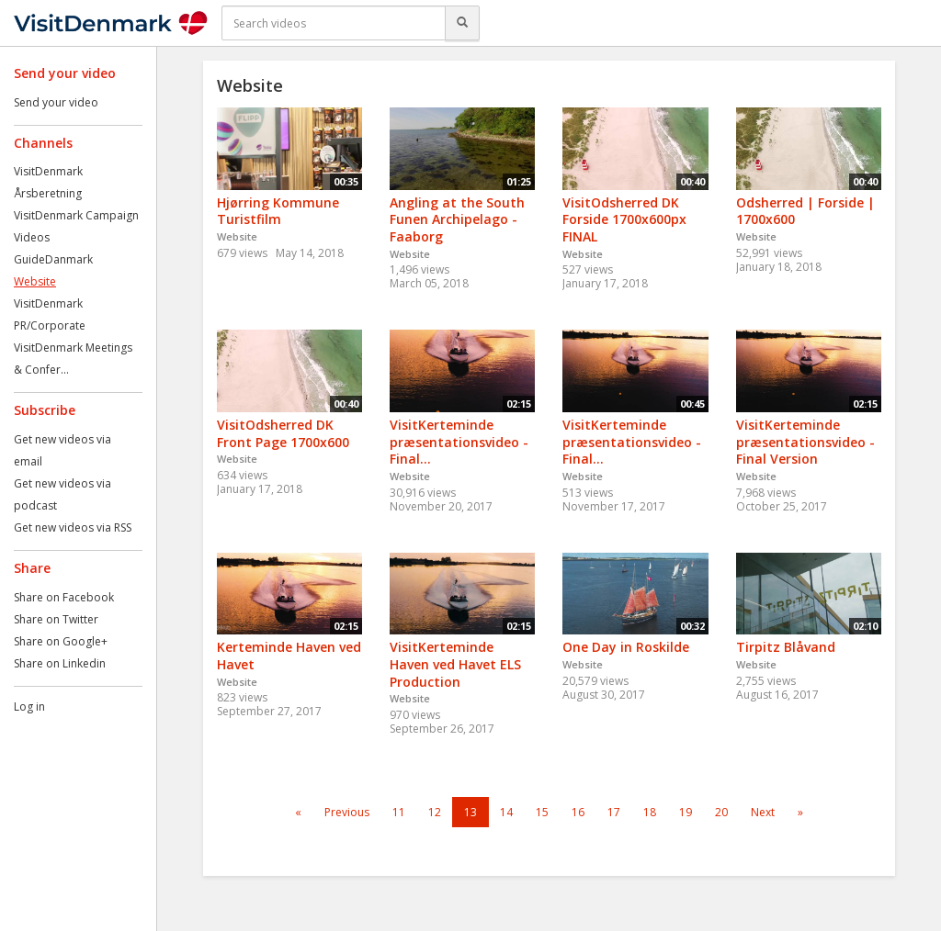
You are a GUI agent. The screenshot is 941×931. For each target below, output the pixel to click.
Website (35, 281)
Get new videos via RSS (72, 527)
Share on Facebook (64, 597)
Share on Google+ (61, 641)
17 (613, 812)
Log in (29, 706)
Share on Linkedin (60, 663)
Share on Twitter (56, 619)
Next (763, 812)
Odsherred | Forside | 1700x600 (805, 211)
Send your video (56, 102)
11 (398, 812)
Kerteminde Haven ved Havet (289, 655)
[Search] (462, 23)
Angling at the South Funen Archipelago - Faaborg (457, 219)
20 (721, 812)
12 (434, 812)
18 (649, 812)
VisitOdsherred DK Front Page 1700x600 (283, 433)
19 (685, 812)
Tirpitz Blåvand (785, 647)
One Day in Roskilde (625, 647)
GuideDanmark (53, 259)
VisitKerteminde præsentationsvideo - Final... (459, 441)
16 (578, 812)
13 (470, 812)
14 (506, 812)
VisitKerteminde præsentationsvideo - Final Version (805, 441)
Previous (346, 812)
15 (542, 812)
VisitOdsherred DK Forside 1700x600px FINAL (624, 219)
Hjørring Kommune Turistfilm (278, 211)
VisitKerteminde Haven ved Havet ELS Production (455, 664)
